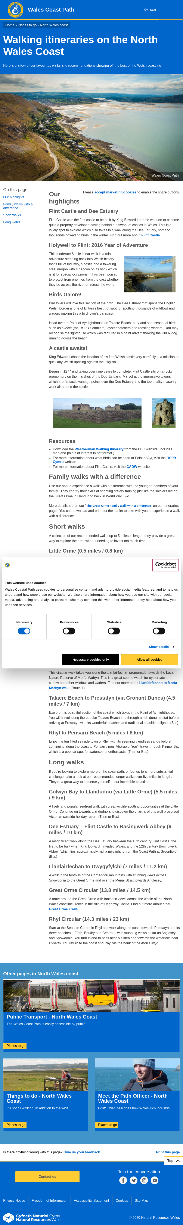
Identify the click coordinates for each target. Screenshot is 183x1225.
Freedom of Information (49, 1200)
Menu (177, 9)
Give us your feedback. (82, 1152)
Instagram (144, 1180)
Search (165, 9)
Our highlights (13, 197)
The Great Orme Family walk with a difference (118, 505)
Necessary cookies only (91, 659)
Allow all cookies (149, 659)
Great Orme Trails (63, 909)
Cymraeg (150, 9)
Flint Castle (150, 235)
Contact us (47, 1176)
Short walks (12, 215)
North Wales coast (54, 25)
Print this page (168, 1152)
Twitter (133, 1180)
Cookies (122, 1200)
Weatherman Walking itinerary (99, 449)
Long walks (11, 222)
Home (10, 25)
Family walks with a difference (18, 206)
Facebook (123, 1180)
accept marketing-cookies (115, 192)
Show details (159, 647)
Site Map (141, 1200)
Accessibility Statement (91, 1200)
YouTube (154, 1180)
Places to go (27, 25)
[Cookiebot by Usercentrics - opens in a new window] (165, 565)
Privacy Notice (14, 1200)
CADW (132, 467)
